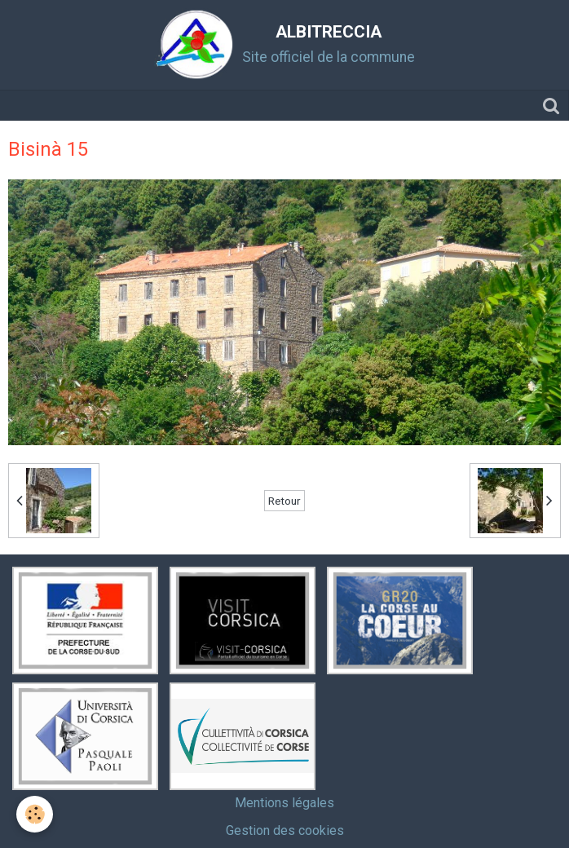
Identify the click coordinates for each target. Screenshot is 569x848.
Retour (284, 500)
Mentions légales (284, 802)
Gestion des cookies (285, 830)
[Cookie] (34, 814)
